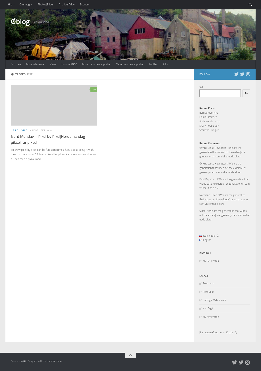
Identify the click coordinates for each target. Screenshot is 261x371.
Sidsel (202, 210)
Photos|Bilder (46, 4)
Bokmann (208, 283)
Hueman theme (55, 361)
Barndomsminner (209, 112)
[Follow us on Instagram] (248, 74)
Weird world (19, 130)
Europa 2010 (69, 64)
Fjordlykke (208, 291)
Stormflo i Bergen (209, 130)
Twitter (153, 64)
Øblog (20, 21)
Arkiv (166, 64)
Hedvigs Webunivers (214, 300)
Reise (53, 64)
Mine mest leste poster (130, 64)
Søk (201, 87)
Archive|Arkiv (67, 4)
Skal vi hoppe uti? (209, 125)
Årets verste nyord (209, 121)
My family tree (211, 260)
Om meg (24, 4)
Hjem (11, 4)
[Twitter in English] (236, 74)
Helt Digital (209, 308)
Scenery (85, 4)
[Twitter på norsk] (242, 74)
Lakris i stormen (208, 117)
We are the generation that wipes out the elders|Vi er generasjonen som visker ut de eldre (222, 152)
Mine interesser (35, 64)
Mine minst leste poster (96, 64)
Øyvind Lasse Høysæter (212, 147)
